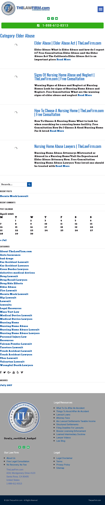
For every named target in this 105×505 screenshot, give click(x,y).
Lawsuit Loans (63, 414)
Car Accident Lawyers (14, 266)
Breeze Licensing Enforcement (71, 431)
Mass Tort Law (9, 312)
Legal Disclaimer (64, 458)
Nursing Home (9, 323)
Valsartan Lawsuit (12, 362)
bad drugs (6, 259)
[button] (100, 9)
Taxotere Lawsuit (11, 347)
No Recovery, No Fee (17, 464)
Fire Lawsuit (8, 291)
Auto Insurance (10, 255)
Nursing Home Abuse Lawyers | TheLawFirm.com (67, 146)
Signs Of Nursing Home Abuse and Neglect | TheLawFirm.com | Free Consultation (64, 76)
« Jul (3, 240)
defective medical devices (17, 273)
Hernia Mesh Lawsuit (14, 196)
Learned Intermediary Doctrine (70, 434)
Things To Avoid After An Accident (72, 411)
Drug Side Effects (11, 283)
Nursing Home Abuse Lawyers (20, 333)
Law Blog (60, 441)
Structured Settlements (67, 424)
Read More (63, 60)
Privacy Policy (63, 464)
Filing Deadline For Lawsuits (70, 427)
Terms (59, 461)
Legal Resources (10, 308)
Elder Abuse (8, 287)
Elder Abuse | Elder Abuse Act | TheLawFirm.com (67, 43)
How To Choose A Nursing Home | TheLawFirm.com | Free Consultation (69, 112)
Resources (7, 340)
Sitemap (60, 468)
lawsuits (6, 305)
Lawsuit (5, 301)
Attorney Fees (63, 418)
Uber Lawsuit (9, 358)
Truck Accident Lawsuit (16, 351)
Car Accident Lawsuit (14, 262)
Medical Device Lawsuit (16, 315)
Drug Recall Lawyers (13, 280)
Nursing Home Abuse (14, 326)
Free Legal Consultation (18, 461)
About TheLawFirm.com (16, 251)
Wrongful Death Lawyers (16, 365)
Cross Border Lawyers (14, 269)
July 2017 (6, 385)
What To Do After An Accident (70, 408)
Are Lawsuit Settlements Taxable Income (76, 421)
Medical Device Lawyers (16, 319)
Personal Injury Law (13, 337)
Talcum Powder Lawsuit (16, 344)
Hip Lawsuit (8, 298)
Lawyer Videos (63, 437)
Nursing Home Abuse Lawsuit (19, 330)
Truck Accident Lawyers (16, 355)
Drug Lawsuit (9, 276)
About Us (11, 458)
